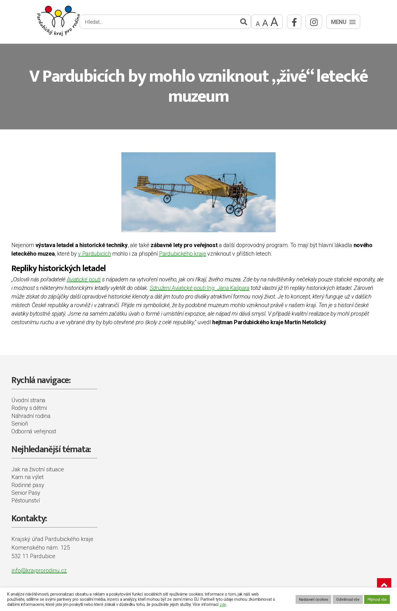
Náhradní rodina (31, 415)
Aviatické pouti (84, 279)
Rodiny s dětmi (29, 407)
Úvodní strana (28, 400)
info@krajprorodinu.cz (39, 570)
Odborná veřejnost (33, 431)
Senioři (19, 423)
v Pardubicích (94, 253)
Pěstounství (25, 500)
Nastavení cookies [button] (313, 599)
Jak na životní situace (37, 469)
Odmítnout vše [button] (347, 599)
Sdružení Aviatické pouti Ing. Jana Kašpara (199, 288)
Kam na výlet (27, 477)
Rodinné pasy (27, 485)
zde (223, 604)
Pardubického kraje (182, 253)
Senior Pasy (25, 492)
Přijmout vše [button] (377, 599)
